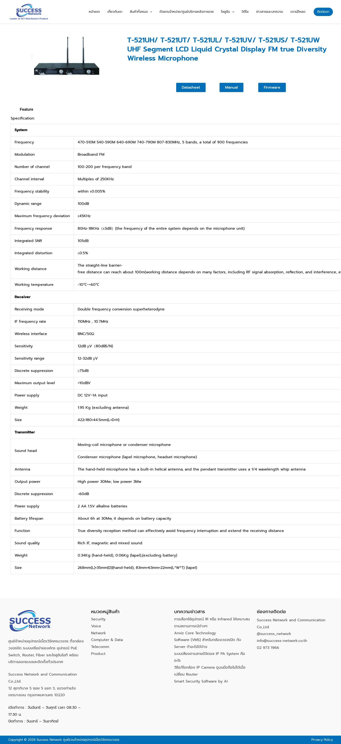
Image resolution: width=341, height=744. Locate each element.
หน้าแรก (114, 11)
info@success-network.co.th (282, 641)
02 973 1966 (268, 648)
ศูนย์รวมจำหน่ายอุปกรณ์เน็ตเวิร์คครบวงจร (91, 739)
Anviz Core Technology (195, 633)
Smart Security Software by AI (201, 681)
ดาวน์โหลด (299, 11)
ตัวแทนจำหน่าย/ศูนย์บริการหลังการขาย (199, 11)
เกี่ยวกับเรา (132, 11)
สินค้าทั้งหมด (156, 11)
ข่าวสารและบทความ (273, 11)
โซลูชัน (237, 11)
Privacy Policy (322, 739)
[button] (165, 11)
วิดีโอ (252, 11)
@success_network (274, 634)
